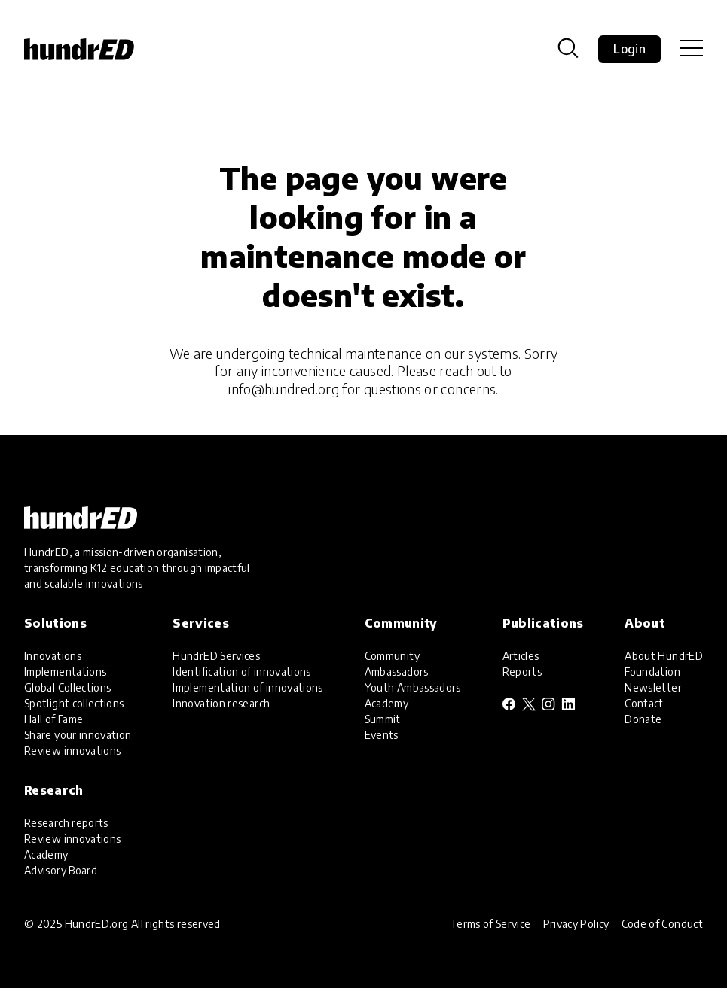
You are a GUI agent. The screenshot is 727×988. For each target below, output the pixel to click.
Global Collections (67, 687)
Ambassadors (397, 671)
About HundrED (664, 655)
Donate (643, 719)
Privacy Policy (576, 923)
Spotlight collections (74, 703)
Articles (520, 655)
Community (392, 655)
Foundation (652, 671)
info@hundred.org (283, 388)
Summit (383, 719)
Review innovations (72, 750)
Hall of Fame (53, 719)
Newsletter (653, 687)
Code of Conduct (662, 923)
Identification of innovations (241, 671)
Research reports (66, 822)
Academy (387, 703)
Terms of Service (490, 923)
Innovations (52, 655)
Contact (644, 703)
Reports (522, 671)
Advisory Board (60, 870)
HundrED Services (216, 655)
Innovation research (221, 703)
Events (382, 734)
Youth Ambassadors (413, 687)
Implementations (65, 671)
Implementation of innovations (247, 687)
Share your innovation (78, 734)
